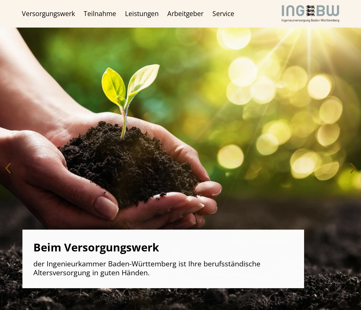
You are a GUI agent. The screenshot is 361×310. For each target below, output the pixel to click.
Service (223, 13)
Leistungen (142, 13)
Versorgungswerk (48, 13)
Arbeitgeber (185, 13)
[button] (8, 169)
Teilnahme (100, 13)
